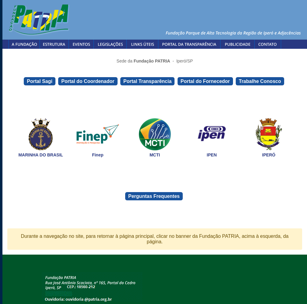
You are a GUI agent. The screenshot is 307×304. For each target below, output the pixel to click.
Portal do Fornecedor (205, 81)
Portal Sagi (39, 81)
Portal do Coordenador (87, 81)
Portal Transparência (147, 81)
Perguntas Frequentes (154, 196)
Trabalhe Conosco (260, 81)
